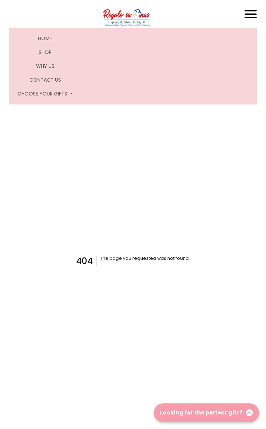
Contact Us (45, 79)
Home (49, 38)
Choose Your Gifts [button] (43, 93)
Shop (45, 52)
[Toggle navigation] (250, 14)
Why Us (45, 66)
